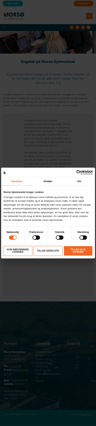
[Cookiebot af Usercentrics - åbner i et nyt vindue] (81, 172)
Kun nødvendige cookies (18, 250)
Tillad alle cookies (78, 250)
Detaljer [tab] (48, 181)
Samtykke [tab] (16, 181)
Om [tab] (79, 181)
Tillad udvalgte (48, 250)
